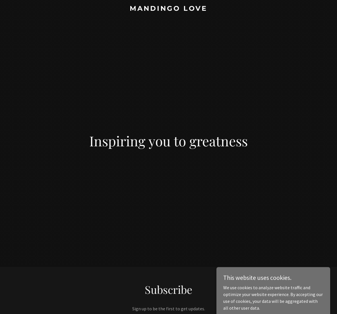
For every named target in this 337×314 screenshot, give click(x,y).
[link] (168, 9)
